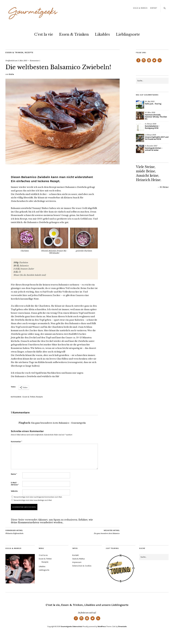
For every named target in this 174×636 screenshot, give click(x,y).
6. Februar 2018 (150, 124)
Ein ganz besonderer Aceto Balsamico (107, 531)
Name (14, 474)
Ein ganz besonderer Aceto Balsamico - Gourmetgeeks (58, 423)
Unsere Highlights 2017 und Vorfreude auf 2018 (156, 138)
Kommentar (16, 442)
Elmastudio (122, 626)
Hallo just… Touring (153, 104)
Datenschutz (77, 626)
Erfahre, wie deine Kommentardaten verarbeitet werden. (52, 521)
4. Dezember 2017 (151, 146)
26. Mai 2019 (149, 101)
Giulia (11, 74)
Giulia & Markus (140, 8)
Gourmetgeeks (66, 626)
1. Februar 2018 (150, 135)
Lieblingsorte (128, 34)
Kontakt (153, 8)
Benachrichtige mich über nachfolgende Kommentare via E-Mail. (38, 497)
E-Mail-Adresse (15, 484)
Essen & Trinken (74, 34)
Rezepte (29, 53)
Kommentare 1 (35, 61)
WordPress (102, 626)
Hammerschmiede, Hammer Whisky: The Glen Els (156, 117)
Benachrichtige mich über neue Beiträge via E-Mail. (33, 500)
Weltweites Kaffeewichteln (14, 531)
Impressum (76, 562)
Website (14, 491)
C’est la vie (43, 34)
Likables (102, 34)
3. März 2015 (22, 61)
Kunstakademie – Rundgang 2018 (152, 127)
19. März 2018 (150, 112)
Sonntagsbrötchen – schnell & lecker (153, 149)
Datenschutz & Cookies (81, 566)
